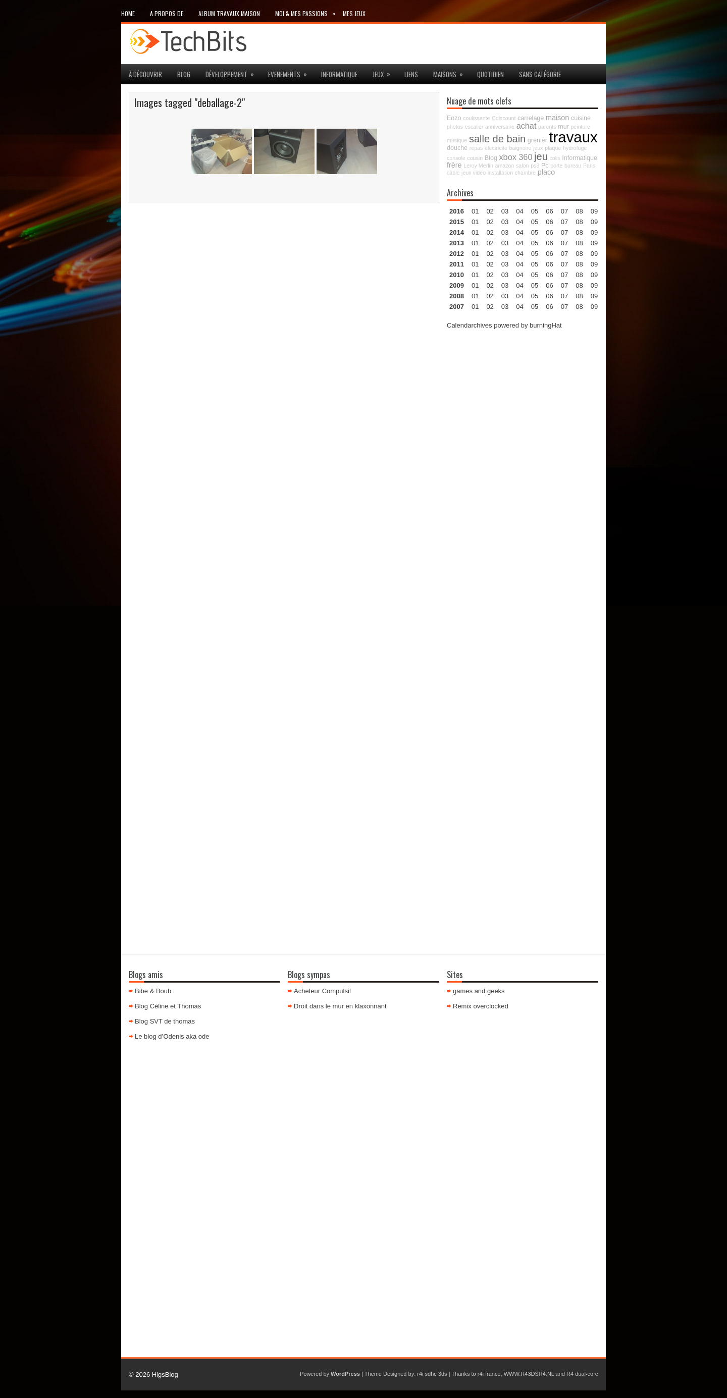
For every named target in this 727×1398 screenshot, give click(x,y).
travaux (573, 137)
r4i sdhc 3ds (432, 1374)
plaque (553, 148)
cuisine (581, 118)
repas (476, 148)
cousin (475, 158)
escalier (474, 127)
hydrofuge (575, 148)
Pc (545, 165)
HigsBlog (165, 1374)
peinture (580, 127)
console (456, 158)
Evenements (291, 71)
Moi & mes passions (309, 11)
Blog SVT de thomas (165, 1021)
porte (556, 166)
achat (526, 125)
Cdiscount (503, 118)
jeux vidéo (473, 173)
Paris (589, 166)
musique (457, 140)
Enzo (454, 118)
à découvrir (145, 74)
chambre (525, 173)
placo (546, 172)
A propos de (166, 13)
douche (457, 147)
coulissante (476, 118)
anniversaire (499, 127)
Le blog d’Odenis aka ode (172, 1036)
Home (128, 13)
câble (453, 173)
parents (547, 127)
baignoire (520, 148)
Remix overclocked (480, 1006)
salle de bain (497, 138)
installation (500, 173)
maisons (451, 71)
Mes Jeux (354, 13)
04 (519, 211)
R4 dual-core (582, 1374)
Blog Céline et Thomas (168, 1006)
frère (454, 165)
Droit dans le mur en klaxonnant (340, 1006)
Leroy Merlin (478, 166)
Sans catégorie (540, 74)
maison (557, 118)
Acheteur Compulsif (322, 991)
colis (554, 158)
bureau (572, 166)
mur (563, 126)
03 (504, 211)
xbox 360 (515, 157)
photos (455, 127)
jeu (541, 156)
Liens (411, 74)
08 (579, 232)
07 (564, 232)
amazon (504, 166)
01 (475, 211)
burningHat (546, 325)
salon (522, 166)
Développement (233, 71)
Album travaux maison (229, 13)
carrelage (530, 118)
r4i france (489, 1374)
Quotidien (490, 74)
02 (489, 211)
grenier (537, 140)
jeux (385, 71)
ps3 (535, 166)
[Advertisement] (522, 490)
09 (594, 222)
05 (534, 243)
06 (549, 232)
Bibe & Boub (153, 991)
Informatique (339, 74)
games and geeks (479, 991)
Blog (183, 74)
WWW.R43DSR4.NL (529, 1374)
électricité (496, 148)
